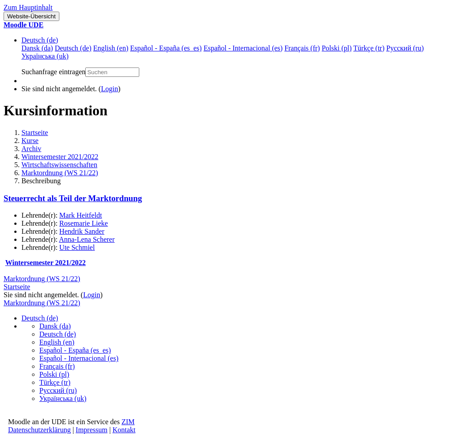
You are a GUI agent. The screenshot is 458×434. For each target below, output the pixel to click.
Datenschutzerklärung (39, 430)
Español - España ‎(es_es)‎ (75, 350)
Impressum (92, 430)
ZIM (127, 422)
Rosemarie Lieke (83, 223)
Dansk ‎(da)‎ (55, 326)
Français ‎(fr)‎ (57, 366)
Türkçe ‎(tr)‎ (55, 382)
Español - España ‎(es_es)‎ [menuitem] (165, 48)
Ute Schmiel (77, 247)
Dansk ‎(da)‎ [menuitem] (37, 48)
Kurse (29, 140)
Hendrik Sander (81, 231)
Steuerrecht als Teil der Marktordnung (73, 198)
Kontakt (124, 430)
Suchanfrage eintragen (53, 72)
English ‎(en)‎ (57, 342)
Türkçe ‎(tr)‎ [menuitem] (369, 48)
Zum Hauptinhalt (28, 7)
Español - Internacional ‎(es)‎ (78, 358)
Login (109, 89)
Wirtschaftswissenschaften (59, 165)
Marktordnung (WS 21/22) (59, 173)
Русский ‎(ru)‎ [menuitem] (405, 48)
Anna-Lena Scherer (87, 239)
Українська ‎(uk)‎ (63, 398)
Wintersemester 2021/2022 (59, 156)
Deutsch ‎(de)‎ (39, 40)
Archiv (31, 148)
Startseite (34, 132)
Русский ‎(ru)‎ (58, 390)
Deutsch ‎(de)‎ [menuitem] (73, 48)
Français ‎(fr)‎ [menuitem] (302, 48)
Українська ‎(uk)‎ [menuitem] (45, 56)
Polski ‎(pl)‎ (54, 374)
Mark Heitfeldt (80, 215)
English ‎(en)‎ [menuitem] (111, 48)
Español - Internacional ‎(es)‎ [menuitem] (243, 48)
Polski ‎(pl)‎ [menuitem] (337, 48)
